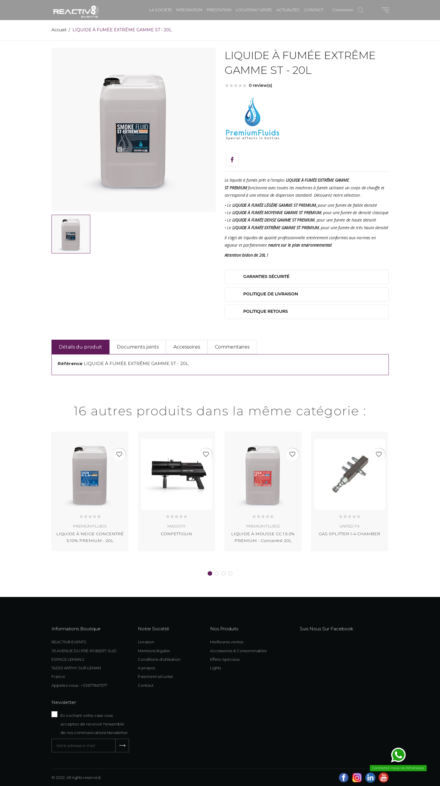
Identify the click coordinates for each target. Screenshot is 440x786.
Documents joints (138, 347)
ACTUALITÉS (288, 9)
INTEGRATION (189, 9)
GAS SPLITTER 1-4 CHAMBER (349, 533)
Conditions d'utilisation (159, 659)
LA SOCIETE (160, 9)
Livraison (146, 641)
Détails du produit (80, 347)
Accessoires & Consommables (238, 650)
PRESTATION (219, 9)
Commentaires (232, 347)
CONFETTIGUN (176, 533)
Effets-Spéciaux (225, 659)
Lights (215, 667)
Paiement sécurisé (155, 676)
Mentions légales (154, 650)
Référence (70, 363)
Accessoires (186, 347)
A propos (146, 667)
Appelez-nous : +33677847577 (79, 685)
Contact (146, 685)
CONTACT (313, 9)
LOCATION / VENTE (254, 9)
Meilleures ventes (226, 641)
